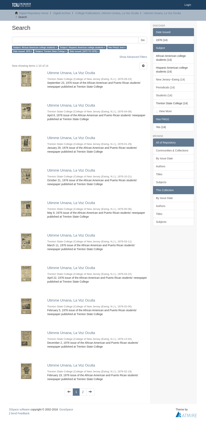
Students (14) (164, 95)
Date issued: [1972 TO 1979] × (84, 51)
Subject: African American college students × (35, 47)
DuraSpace (66, 409)
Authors (160, 166)
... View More (164, 111)
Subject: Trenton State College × (51, 51)
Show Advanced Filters (133, 56)
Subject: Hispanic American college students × (82, 47)
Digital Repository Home (33, 13)
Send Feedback (20, 413)
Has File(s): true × (116, 47)
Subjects (161, 182)
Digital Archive (61, 13)
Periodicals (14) (165, 87)
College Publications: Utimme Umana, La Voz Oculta (107, 13)
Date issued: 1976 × (22, 51)
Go (143, 40)
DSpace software (19, 409)
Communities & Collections (172, 150)
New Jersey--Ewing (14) (170, 79)
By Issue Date (164, 158)
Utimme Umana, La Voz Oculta (162, 13)
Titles (159, 174)
